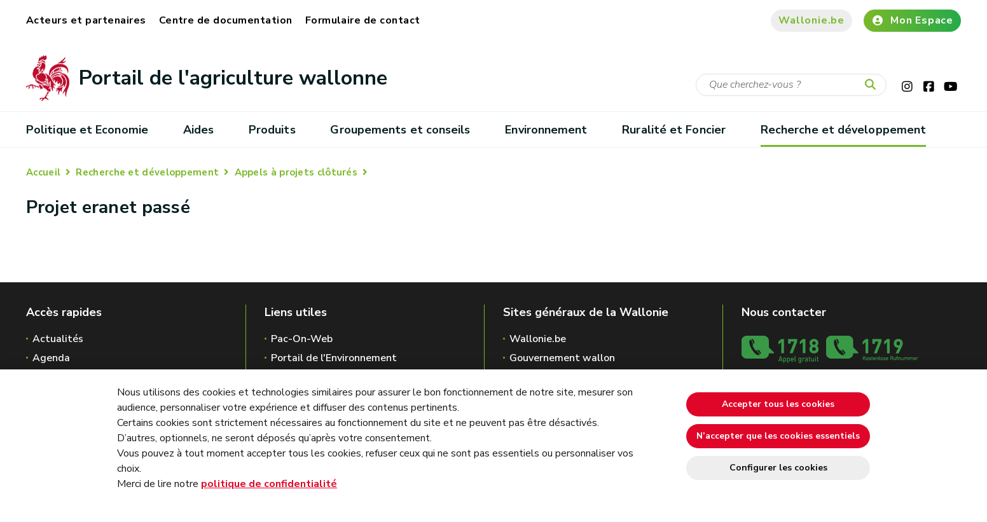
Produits (272, 129)
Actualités (57, 339)
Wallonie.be (811, 20)
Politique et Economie (87, 129)
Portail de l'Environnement (334, 358)
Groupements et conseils (400, 129)
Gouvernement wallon (562, 358)
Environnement (546, 129)
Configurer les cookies (778, 468)
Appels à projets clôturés (296, 172)
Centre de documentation (226, 20)
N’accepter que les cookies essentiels (778, 436)
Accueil (43, 172)
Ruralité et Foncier (674, 129)
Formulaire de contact (362, 20)
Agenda (51, 358)
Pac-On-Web (302, 339)
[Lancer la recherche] (873, 85)
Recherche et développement (843, 129)
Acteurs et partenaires (86, 20)
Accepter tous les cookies (778, 404)
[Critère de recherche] (791, 85)
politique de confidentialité (269, 484)
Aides (198, 129)
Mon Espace (912, 20)
